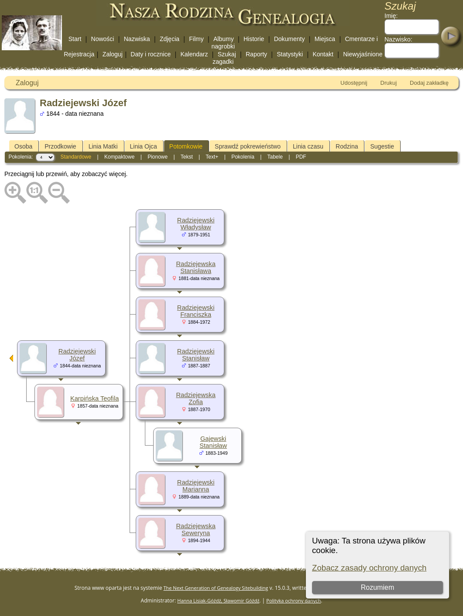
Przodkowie (60, 146)
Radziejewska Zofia (195, 398)
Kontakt (322, 54)
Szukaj (227, 54)
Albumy (223, 38)
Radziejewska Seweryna (195, 529)
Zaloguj (113, 54)
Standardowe (75, 157)
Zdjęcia (169, 38)
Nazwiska (137, 38)
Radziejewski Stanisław (196, 355)
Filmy (196, 38)
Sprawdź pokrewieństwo (248, 146)
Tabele (274, 157)
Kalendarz (194, 54)
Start (75, 38)
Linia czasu (308, 146)
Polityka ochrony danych (293, 600)
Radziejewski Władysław (196, 224)
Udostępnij (353, 83)
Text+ (212, 157)
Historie (254, 38)
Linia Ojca (143, 146)
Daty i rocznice (150, 54)
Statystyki (290, 54)
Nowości (102, 38)
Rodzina (347, 146)
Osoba (23, 146)
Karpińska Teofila (94, 398)
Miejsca (325, 38)
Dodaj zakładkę (429, 83)
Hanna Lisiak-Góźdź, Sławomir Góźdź (218, 600)
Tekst (187, 157)
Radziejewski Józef (77, 355)
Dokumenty (289, 38)
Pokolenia (242, 157)
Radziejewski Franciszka (196, 311)
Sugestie (382, 146)
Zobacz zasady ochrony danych (369, 567)
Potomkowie (185, 146)
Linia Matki (103, 146)
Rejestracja (79, 54)
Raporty (256, 54)
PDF (301, 157)
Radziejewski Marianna (196, 486)
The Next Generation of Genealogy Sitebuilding (216, 588)
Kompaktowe (119, 157)
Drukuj (389, 83)
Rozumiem (377, 587)
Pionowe (157, 157)
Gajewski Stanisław (213, 442)
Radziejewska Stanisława (195, 267)
